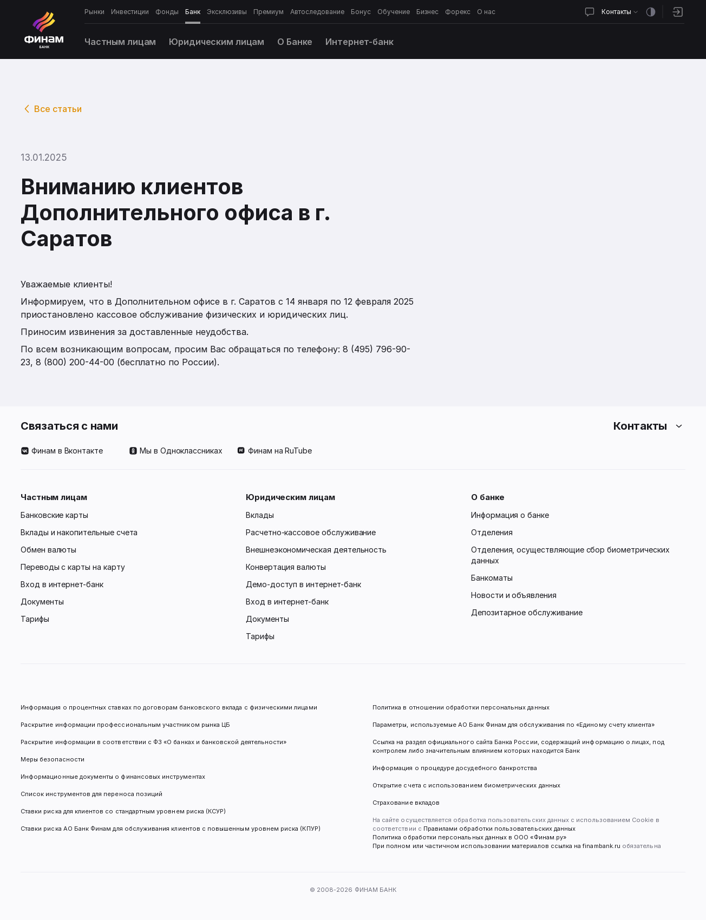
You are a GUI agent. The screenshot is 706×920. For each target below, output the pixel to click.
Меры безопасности (52, 759)
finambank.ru (601, 846)
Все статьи (58, 108)
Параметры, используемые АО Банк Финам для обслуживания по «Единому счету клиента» (513, 724)
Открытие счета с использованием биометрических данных (466, 785)
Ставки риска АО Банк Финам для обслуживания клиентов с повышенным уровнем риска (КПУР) (171, 828)
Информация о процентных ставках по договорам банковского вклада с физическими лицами (169, 707)
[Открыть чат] (589, 12)
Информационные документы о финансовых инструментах (113, 776)
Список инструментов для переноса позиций (91, 794)
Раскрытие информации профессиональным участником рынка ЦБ (125, 724)
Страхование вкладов (406, 802)
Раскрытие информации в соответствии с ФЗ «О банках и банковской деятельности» (153, 742)
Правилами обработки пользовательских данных (499, 828)
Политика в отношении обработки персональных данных (461, 707)
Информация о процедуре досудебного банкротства (455, 772)
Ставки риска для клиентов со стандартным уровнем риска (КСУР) (123, 811)
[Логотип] (44, 29)
